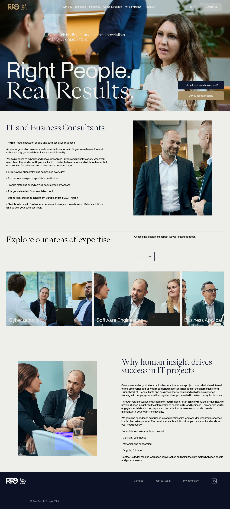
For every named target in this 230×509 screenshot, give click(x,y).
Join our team (163, 480)
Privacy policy (191, 480)
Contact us (211, 6)
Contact (138, 480)
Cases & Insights (112, 6)
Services (67, 6)
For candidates (133, 6)
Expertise (80, 6)
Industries (94, 6)
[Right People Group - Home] (17, 7)
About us (150, 6)
